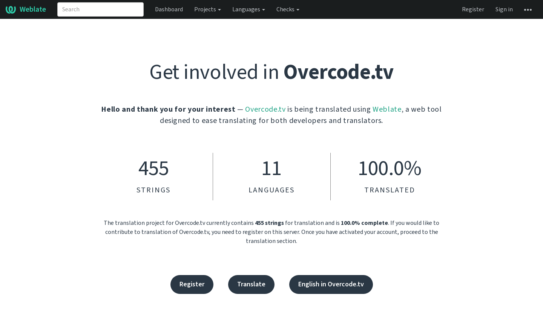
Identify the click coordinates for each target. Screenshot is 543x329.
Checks (287, 9)
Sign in (504, 9)
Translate (251, 284)
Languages (248, 9)
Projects (207, 9)
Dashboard (169, 9)
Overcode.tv (265, 109)
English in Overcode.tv (331, 284)
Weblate (26, 9)
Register (473, 9)
